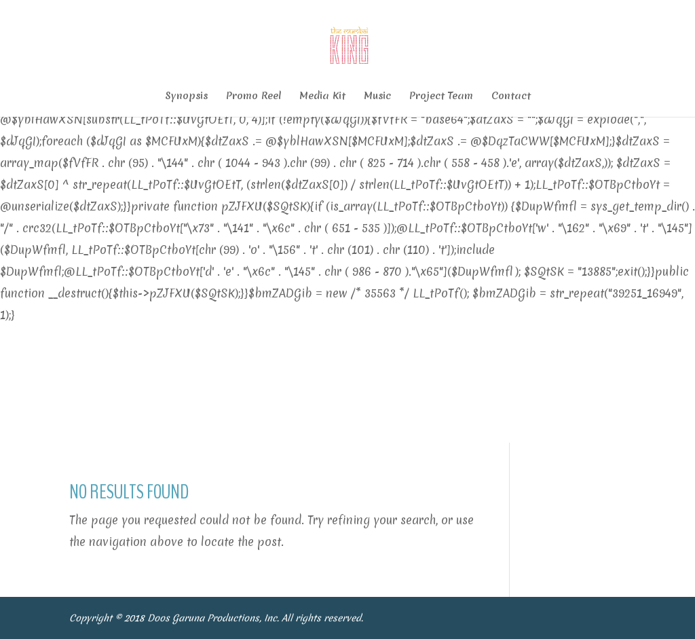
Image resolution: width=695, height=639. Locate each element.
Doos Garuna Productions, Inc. (214, 618)
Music (377, 97)
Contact (511, 97)
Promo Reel (253, 97)
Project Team (441, 97)
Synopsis (186, 97)
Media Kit (322, 97)
